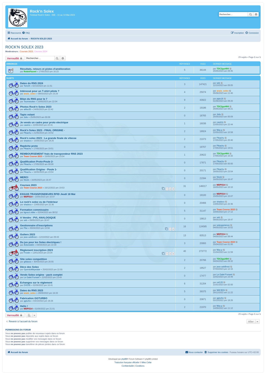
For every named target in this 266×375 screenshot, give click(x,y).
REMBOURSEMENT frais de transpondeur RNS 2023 (51, 153)
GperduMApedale (32, 269)
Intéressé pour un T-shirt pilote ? (39, 91)
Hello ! (24, 306)
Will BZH (221, 290)
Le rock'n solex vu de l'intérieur (39, 201)
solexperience (223, 225)
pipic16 (220, 98)
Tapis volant (27, 114)
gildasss (27, 262)
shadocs (28, 141)
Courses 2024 (40, 51)
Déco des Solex (29, 266)
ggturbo (27, 301)
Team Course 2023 (33, 156)
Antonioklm (29, 245)
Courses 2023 (26, 51)
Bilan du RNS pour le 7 (33, 98)
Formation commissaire (34, 209)
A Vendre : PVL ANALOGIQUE (38, 217)
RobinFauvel (30, 71)
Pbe (26, 228)
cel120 (220, 282)
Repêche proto (29, 145)
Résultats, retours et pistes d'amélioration (45, 68)
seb (218, 83)
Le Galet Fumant (31, 277)
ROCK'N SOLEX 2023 (24, 47)
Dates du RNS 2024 (31, 83)
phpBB (124, 359)
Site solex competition (33, 259)
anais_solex (30, 94)
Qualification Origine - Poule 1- (38, 169)
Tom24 (27, 86)
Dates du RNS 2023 (31, 290)
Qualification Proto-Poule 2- (36, 161)
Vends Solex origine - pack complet (41, 274)
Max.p (219, 130)
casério (27, 125)
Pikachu (27, 133)
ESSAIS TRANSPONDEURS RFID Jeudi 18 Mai (47, 194)
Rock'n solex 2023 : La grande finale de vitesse (48, 138)
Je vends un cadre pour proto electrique (44, 122)
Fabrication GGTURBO (33, 298)
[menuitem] (26, 33)
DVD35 (27, 285)
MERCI (24, 177)
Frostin (27, 253)
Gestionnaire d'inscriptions (36, 225)
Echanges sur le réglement (36, 282)
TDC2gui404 (223, 68)
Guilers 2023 (27, 234)
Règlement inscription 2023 (36, 250)
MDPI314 (221, 185)
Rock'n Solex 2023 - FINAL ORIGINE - (42, 130)
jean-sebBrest (30, 237)
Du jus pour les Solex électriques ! (40, 242)
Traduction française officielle (126, 362)
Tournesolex (29, 101)
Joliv (26, 117)
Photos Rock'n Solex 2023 (35, 106)
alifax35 (27, 109)
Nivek (26, 180)
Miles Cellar (147, 362)
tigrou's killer (29, 212)
